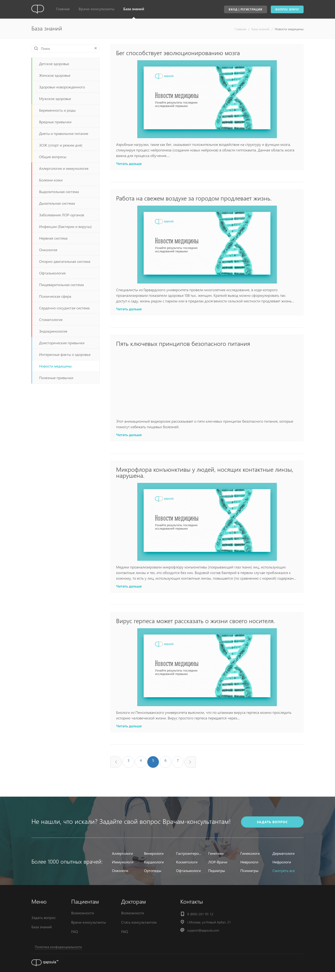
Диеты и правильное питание (63, 133)
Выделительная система (59, 191)
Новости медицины (289, 29)
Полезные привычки (56, 377)
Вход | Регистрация (245, 9)
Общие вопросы (52, 156)
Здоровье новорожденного (62, 86)
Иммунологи (122, 861)
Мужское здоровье (55, 98)
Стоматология (51, 319)
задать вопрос (272, 822)
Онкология (48, 249)
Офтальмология (52, 273)
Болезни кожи (51, 179)
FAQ (74, 931)
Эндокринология (53, 331)
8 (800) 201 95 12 (200, 914)
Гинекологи (250, 853)
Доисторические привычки (61, 342)
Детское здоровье (54, 63)
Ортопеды (152, 870)
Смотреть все (283, 870)
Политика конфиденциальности (58, 947)
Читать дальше (129, 163)
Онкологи (120, 870)
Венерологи (154, 853)
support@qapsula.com (203, 930)
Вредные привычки (55, 121)
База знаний (133, 8)
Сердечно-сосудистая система (64, 307)
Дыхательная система (57, 203)
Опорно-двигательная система (64, 261)
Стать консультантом (139, 922)
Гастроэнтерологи (189, 853)
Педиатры (216, 870)
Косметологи (187, 861)
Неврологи (249, 861)
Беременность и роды (57, 110)
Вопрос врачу (287, 9)
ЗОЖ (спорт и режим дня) (60, 145)
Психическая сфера (55, 296)
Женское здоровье (54, 75)
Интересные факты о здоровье (64, 354)
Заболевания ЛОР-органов (61, 214)
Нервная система (53, 238)
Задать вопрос (43, 917)
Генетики (216, 853)
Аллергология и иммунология (63, 168)
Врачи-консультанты (96, 8)
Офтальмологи (188, 870)
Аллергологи (122, 853)
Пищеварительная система (61, 284)
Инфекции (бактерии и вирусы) (65, 226)
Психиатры (249, 870)
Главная (63, 8)
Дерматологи (283, 853)
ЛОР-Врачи (217, 861)
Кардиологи (154, 861)
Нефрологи (281, 861)
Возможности (82, 912)
